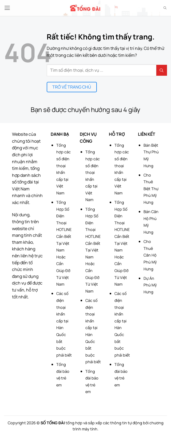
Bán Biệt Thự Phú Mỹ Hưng (151, 155)
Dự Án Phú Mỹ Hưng (150, 285)
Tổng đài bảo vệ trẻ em (62, 374)
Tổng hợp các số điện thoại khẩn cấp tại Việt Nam (63, 169)
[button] (7, 7)
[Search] (165, 8)
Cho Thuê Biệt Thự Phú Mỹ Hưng (151, 189)
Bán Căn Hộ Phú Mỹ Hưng (151, 222)
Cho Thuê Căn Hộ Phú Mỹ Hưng (150, 255)
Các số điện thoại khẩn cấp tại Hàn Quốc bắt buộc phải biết (64, 324)
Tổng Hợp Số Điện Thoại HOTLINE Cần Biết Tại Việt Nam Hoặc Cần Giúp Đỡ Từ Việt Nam (63, 243)
